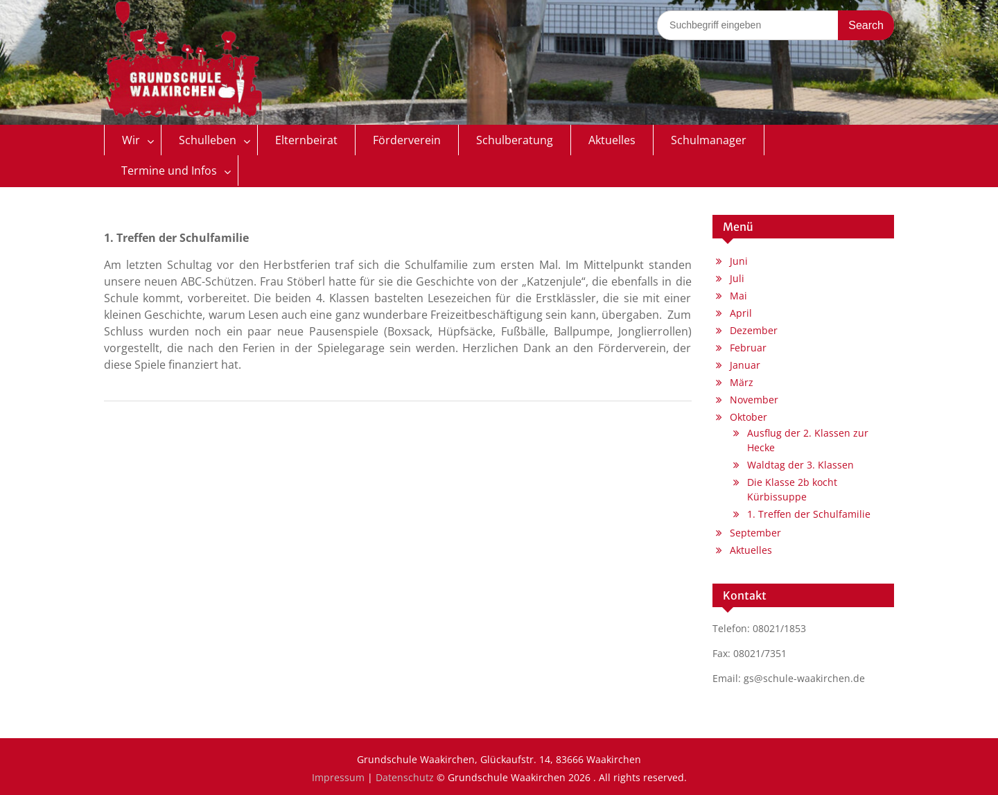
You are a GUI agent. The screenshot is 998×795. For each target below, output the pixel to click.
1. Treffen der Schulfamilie (808, 514)
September (755, 532)
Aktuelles (612, 140)
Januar (745, 365)
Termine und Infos (169, 170)
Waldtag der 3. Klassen (800, 464)
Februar (748, 347)
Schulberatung (514, 140)
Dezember (754, 330)
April (741, 313)
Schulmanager (708, 140)
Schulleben (207, 140)
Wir (131, 140)
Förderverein (407, 140)
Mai (738, 295)
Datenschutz (405, 777)
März (741, 382)
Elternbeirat (306, 140)
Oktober (748, 416)
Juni (739, 261)
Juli (737, 278)
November (754, 399)
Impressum (338, 777)
